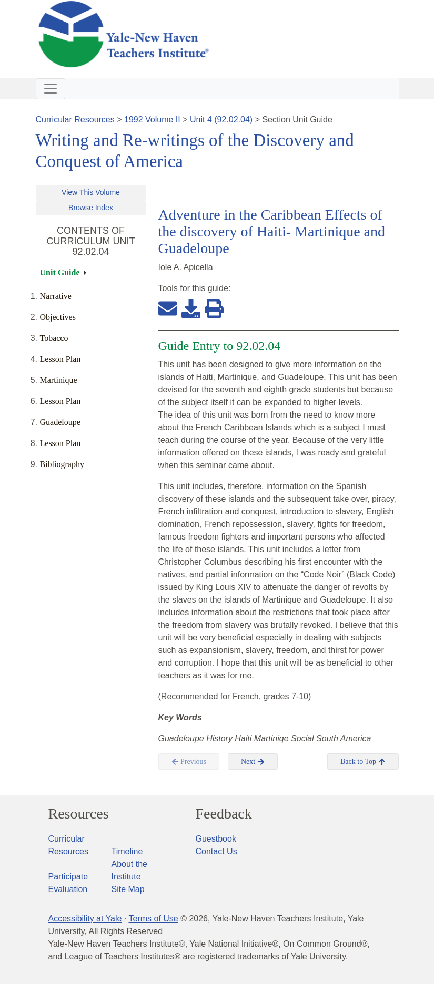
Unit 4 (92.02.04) (221, 119)
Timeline (127, 851)
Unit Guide (60, 272)
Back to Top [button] (362, 762)
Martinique (58, 380)
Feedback (224, 813)
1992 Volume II (152, 119)
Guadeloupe (60, 422)
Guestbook (216, 838)
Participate (68, 876)
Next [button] (253, 762)
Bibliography (62, 464)
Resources (78, 813)
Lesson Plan (60, 359)
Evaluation (68, 889)
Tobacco (54, 338)
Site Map (128, 889)
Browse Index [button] (90, 207)
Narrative (56, 296)
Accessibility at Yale (85, 918)
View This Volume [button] (91, 192)
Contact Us (216, 851)
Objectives (58, 317)
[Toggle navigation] (50, 88)
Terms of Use (153, 918)
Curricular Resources (75, 119)
